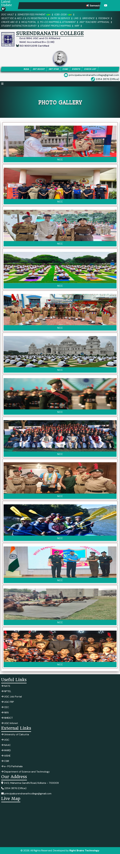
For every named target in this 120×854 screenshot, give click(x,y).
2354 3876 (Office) (107, 79)
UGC (5, 739)
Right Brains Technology (84, 850)
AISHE (6, 755)
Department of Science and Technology (25, 771)
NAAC (6, 745)
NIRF (77, 25)
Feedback (104, 18)
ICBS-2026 (63, 14)
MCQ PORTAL (28, 22)
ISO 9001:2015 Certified (34, 45)
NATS (5, 686)
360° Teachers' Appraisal (94, 22)
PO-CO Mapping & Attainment (58, 22)
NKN (5, 712)
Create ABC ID (9, 22)
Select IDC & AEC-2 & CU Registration (24, 18)
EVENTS (76, 69)
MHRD (6, 750)
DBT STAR (54, 69)
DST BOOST (39, 69)
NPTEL (6, 691)
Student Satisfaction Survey (19, 25)
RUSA (26, 69)
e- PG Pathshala (11, 766)
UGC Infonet (9, 723)
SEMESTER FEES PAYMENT (34, 14)
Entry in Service (60, 18)
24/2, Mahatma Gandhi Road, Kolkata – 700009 (30, 783)
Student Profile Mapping (55, 25)
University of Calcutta (15, 734)
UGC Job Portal (11, 696)
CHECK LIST (90, 69)
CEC (5, 707)
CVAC (65, 69)
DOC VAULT (7, 14)
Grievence (88, 18)
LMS (76, 18)
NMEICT (7, 717)
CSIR (5, 761)
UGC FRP (7, 702)
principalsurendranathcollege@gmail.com (94, 75)
